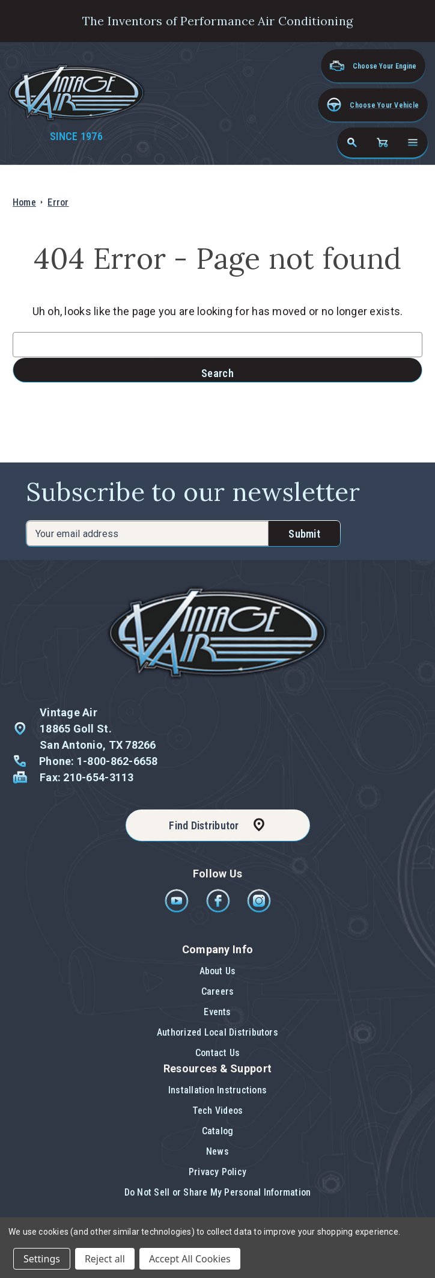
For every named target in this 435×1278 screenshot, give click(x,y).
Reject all (105, 1258)
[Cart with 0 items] (382, 142)
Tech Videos (217, 1110)
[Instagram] (259, 909)
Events (217, 1012)
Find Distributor (204, 825)
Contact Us (217, 1052)
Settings (41, 1258)
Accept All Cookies (190, 1258)
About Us (217, 971)
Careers (217, 991)
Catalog (218, 1131)
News (217, 1151)
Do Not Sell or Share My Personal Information (217, 1192)
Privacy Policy (217, 1172)
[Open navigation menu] (413, 142)
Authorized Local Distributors (217, 1032)
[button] (373, 104)
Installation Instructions (217, 1090)
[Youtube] (177, 909)
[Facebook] (219, 909)
